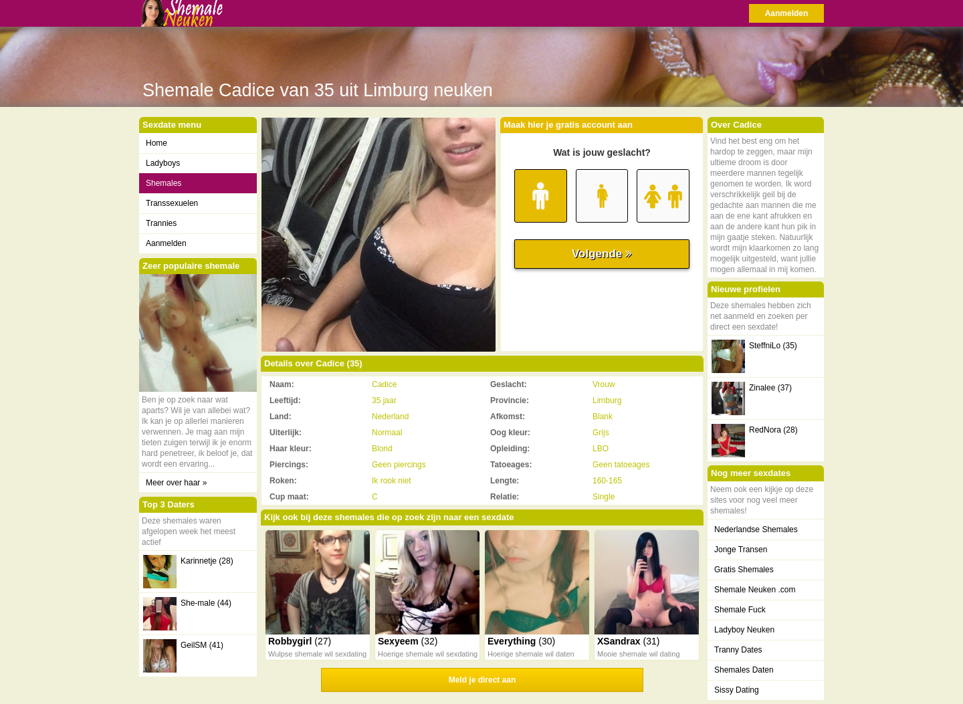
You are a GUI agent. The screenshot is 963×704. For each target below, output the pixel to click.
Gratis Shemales (744, 569)
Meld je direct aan (482, 680)
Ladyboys (163, 163)
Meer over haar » (176, 482)
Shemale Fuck (740, 609)
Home (156, 143)
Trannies (161, 223)
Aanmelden (787, 13)
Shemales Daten (744, 670)
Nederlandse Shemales (756, 529)
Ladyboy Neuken (744, 629)
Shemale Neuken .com (754, 589)
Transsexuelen (172, 203)
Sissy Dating (736, 690)
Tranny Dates (738, 650)
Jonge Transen (740, 549)
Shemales (163, 183)
